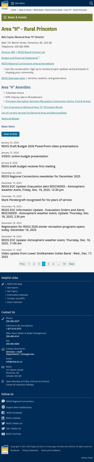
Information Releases (17, 294)
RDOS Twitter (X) (11, 423)
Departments (12, 354)
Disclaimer (14, 450)
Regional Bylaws (10, 118)
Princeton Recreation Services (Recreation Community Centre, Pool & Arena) (48, 101)
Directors (10, 351)
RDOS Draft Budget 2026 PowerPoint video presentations (39, 146)
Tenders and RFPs (16, 298)
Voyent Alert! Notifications (16, 407)
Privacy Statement (30, 450)
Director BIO (8, 52)
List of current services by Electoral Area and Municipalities (34, 112)
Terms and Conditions (50, 450)
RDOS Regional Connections (17, 401)
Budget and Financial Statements (19, 58)
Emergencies (27, 354)
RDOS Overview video (13, 78)
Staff (19, 351)
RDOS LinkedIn (11, 418)
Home (13, 10)
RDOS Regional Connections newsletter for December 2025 (40, 176)
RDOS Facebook (11, 412)
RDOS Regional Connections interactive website (27, 63)
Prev (22, 264)
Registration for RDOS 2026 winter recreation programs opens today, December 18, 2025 (43, 228)
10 (64, 264)
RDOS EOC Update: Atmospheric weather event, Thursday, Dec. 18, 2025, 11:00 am (46, 242)
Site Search (12, 287)
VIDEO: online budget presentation (24, 156)
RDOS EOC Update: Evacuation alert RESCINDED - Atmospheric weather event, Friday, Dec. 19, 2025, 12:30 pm (43, 188)
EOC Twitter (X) (11, 428)
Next (71, 264)
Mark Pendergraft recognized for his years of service (36, 200)
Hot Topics (12, 291)
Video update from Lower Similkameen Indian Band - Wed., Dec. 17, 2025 (46, 255)
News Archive (10, 134)
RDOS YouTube (11, 433)
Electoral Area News (53, 10)
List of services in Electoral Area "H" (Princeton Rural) (33, 107)
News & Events (25, 10)
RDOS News (38, 10)
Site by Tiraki (87, 457)
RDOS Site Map (14, 284)
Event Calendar (14, 302)
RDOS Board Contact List (31, 52)
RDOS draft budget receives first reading (28, 166)
